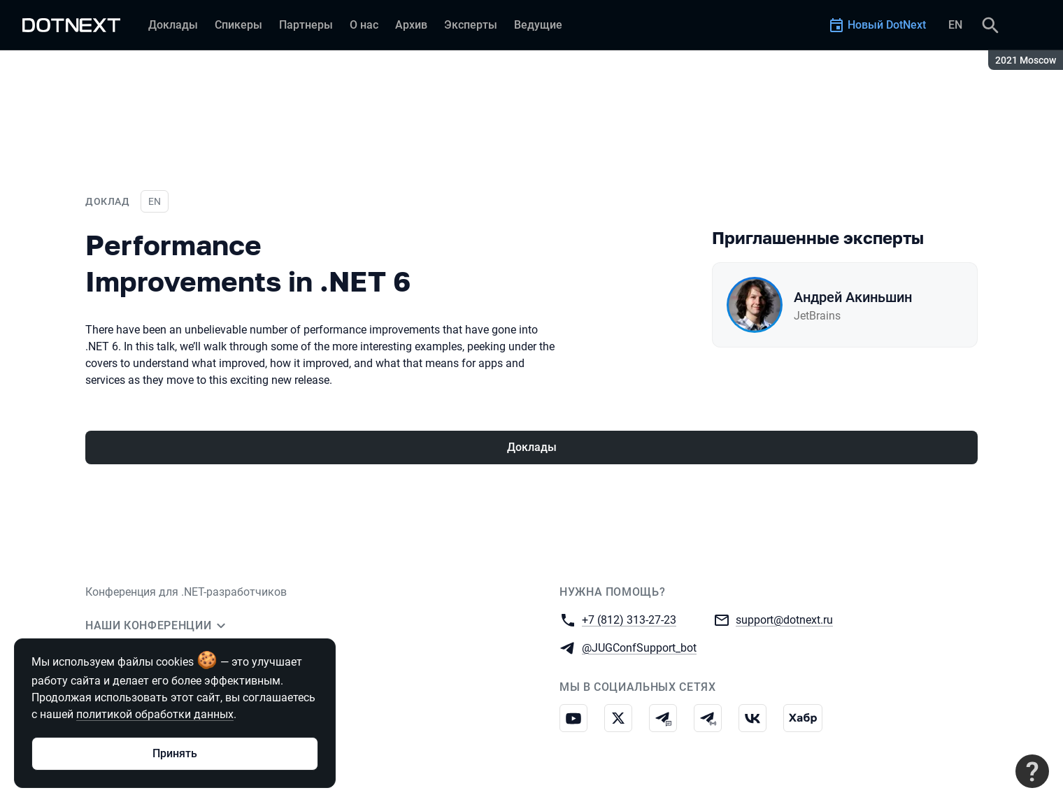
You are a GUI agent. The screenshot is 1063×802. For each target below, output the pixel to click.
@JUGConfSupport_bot (639, 647)
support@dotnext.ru (784, 619)
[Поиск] (990, 25)
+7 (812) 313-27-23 (629, 619)
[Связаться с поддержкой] (1032, 771)
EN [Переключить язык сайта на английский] (955, 24)
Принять (174, 753)
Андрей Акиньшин (853, 297)
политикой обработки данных (155, 714)
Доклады (532, 447)
